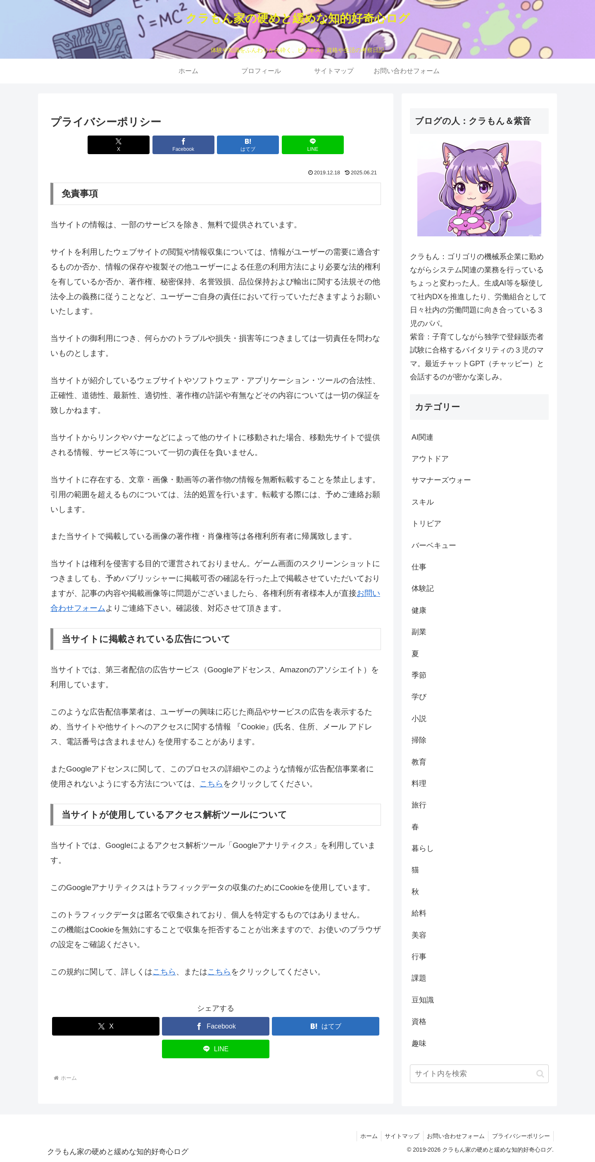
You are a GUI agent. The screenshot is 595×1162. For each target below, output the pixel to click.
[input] (479, 1073)
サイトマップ (398, 1136)
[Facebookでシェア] (188, 145)
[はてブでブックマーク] (243, 145)
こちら (211, 783)
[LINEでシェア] (299, 145)
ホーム (364, 1136)
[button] (540, 1074)
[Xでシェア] (132, 145)
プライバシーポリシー (520, 1136)
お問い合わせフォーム (454, 1136)
